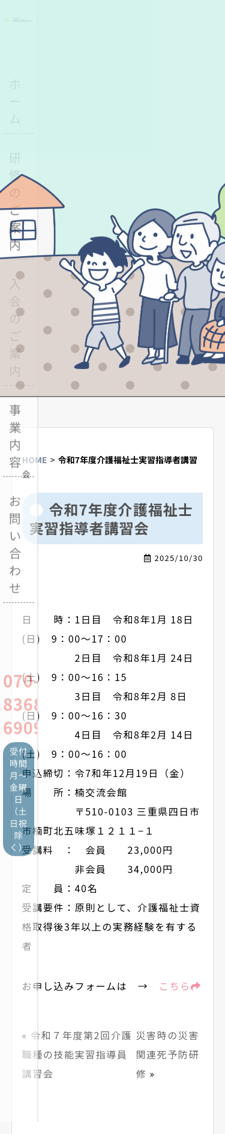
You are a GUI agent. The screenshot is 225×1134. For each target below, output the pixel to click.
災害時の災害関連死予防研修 (167, 1054)
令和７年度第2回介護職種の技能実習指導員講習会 (77, 1054)
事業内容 (15, 434)
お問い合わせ (15, 542)
